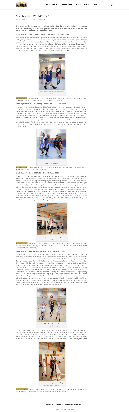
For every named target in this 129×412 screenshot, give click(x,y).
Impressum (49, 405)
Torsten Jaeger (23, 19)
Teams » (55, 5)
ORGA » (105, 5)
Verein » (87, 5)
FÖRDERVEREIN (67, 5)
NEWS (48, 5)
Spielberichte (41, 19)
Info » (96, 5)
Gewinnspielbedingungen (73, 405)
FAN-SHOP (78, 5)
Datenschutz (59, 405)
